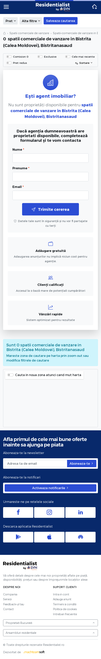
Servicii (7, 599)
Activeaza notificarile (50, 488)
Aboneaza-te (82, 463)
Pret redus (20, 62)
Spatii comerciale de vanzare (29, 33)
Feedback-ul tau (13, 604)
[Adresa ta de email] (36, 463)
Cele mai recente (83, 56)
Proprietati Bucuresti (50, 622)
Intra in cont (61, 594)
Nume (18, 149)
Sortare (82, 63)
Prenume (20, 168)
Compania (10, 594)
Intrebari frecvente (65, 614)
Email (18, 187)
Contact (8, 609)
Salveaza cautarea (60, 20)
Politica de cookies (65, 609)
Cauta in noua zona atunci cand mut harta (48, 375)
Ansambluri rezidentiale (50, 632)
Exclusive (50, 56)
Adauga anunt (62, 599)
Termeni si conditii (64, 604)
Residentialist (20, 565)
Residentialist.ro (53, 7)
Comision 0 (20, 56)
